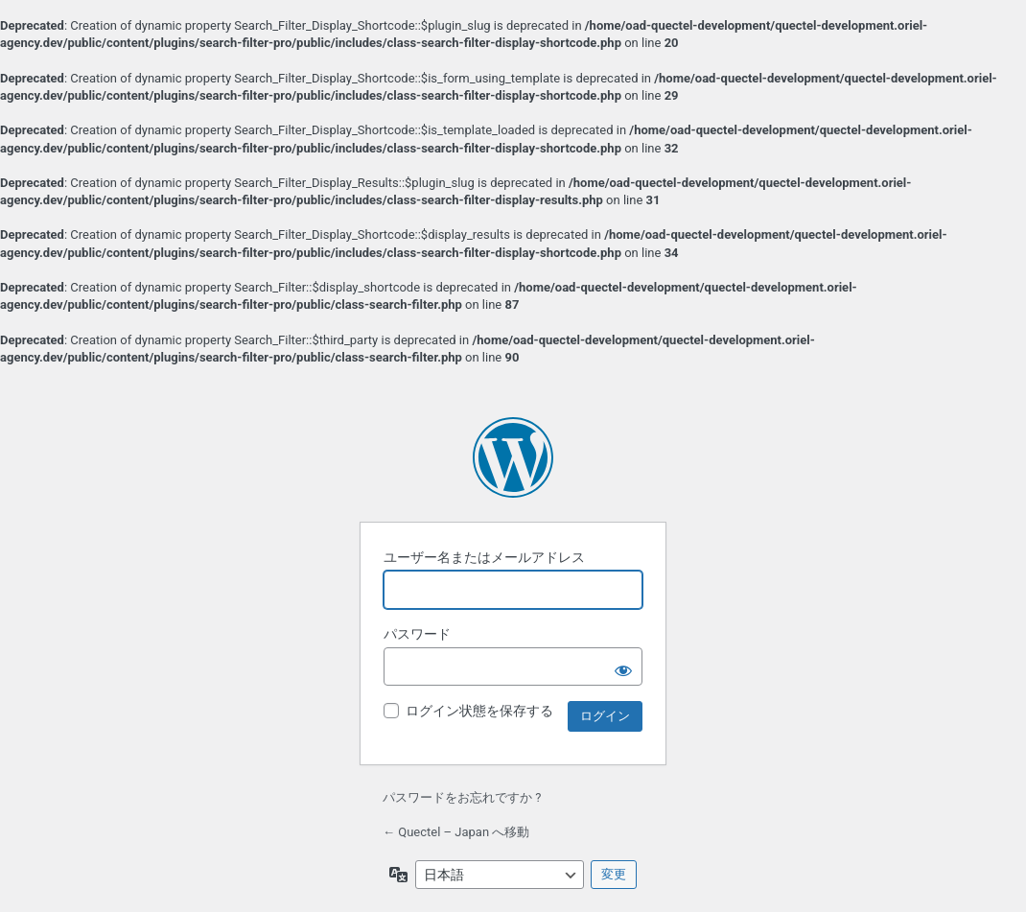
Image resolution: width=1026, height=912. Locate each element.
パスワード (417, 634)
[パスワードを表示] (623, 666)
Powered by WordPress (513, 457)
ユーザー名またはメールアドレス (484, 557)
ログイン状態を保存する (479, 710)
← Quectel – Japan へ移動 (456, 832)
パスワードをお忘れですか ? (462, 797)
